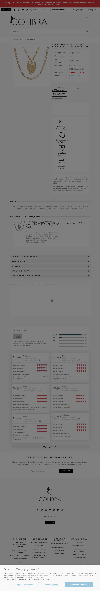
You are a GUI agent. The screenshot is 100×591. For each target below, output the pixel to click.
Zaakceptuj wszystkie (79, 585)
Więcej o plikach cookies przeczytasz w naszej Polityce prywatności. (29, 579)
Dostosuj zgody (51, 585)
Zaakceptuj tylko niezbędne (21, 585)
